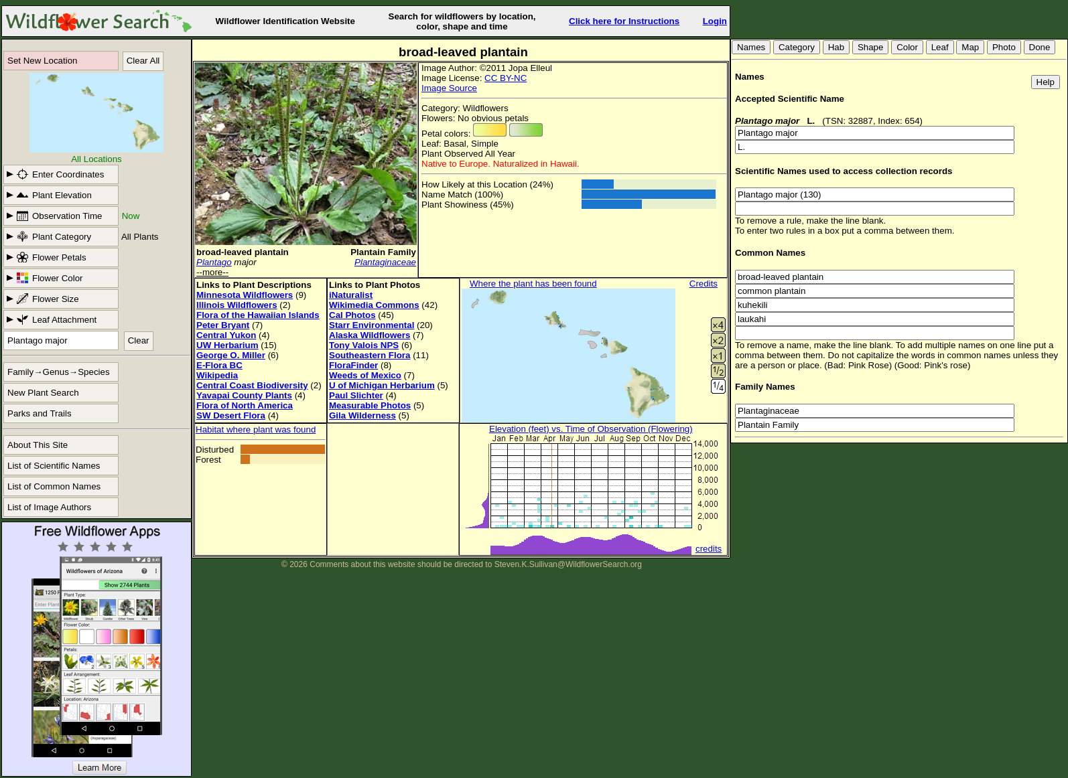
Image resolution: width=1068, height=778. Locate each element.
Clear (138, 340)
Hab (836, 47)
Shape (871, 47)
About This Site (37, 445)
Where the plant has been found (533, 284)
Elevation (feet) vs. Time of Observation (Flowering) (591, 429)
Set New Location (42, 61)
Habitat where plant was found (256, 429)
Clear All (143, 61)
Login (715, 21)
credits (708, 549)
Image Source (449, 88)
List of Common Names (54, 486)
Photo (1004, 47)
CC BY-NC (505, 78)
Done (1040, 47)
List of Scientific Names (54, 466)
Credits (703, 284)
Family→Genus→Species (58, 372)
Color (907, 47)
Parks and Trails (39, 413)
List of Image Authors (49, 507)
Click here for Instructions (624, 21)
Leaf (940, 47)
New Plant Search (43, 393)
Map (970, 47)
